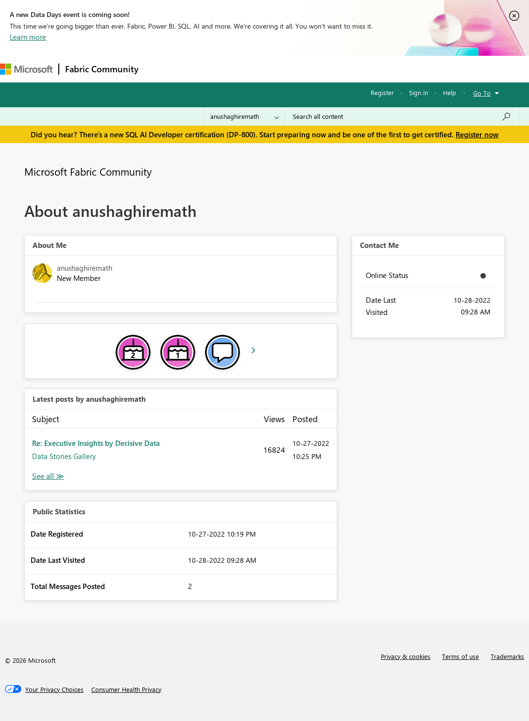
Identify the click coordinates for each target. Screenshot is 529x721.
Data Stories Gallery (64, 456)
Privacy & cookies (405, 656)
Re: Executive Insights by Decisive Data (96, 443)
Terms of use (460, 656)
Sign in (418, 92)
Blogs (330, 69)
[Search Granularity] (245, 116)
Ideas (243, 69)
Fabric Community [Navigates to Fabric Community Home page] (101, 69)
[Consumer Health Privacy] (126, 689)
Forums (160, 69)
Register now (477, 134)
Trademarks (507, 656)
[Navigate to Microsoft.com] (26, 69)
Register (382, 92)
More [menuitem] (363, 69)
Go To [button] (482, 93)
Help (449, 92)
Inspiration (203, 69)
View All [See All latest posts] (48, 476)
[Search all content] (402, 116)
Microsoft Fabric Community (88, 171)
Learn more (28, 37)
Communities (286, 69)
